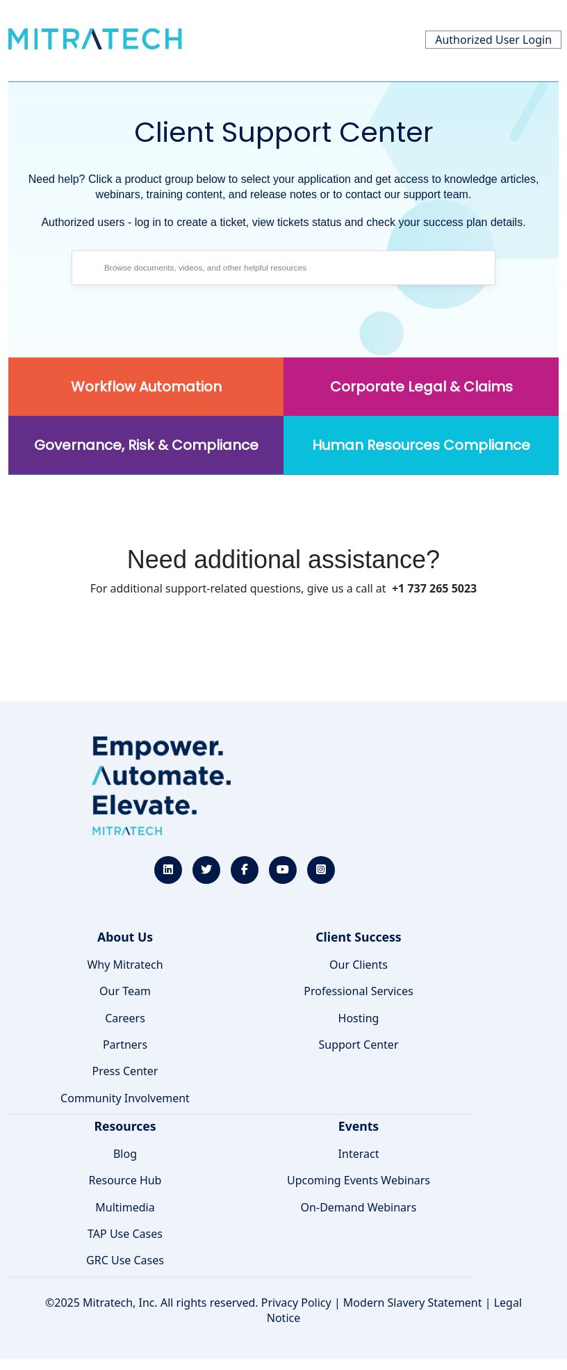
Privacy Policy (296, 1302)
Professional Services (358, 991)
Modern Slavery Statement (412, 1302)
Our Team (125, 991)
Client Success (358, 936)
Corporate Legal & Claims (421, 386)
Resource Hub (125, 1180)
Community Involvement (125, 1098)
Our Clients (358, 964)
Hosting (358, 1018)
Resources (125, 1126)
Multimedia (124, 1207)
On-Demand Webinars (359, 1207)
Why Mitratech (125, 964)
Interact (358, 1153)
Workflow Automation (146, 386)
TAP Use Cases (125, 1233)
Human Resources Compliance (421, 445)
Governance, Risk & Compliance (146, 445)
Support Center (358, 1044)
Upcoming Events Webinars (358, 1180)
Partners (125, 1044)
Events (358, 1126)
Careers (125, 1018)
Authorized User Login (493, 39)
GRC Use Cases (125, 1260)
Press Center (125, 1071)
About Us (125, 936)
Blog (125, 1153)
